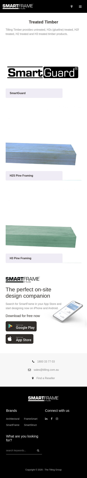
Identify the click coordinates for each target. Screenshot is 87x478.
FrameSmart (30, 418)
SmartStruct (30, 425)
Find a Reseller (43, 378)
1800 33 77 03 (43, 361)
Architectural (13, 418)
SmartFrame (13, 425)
